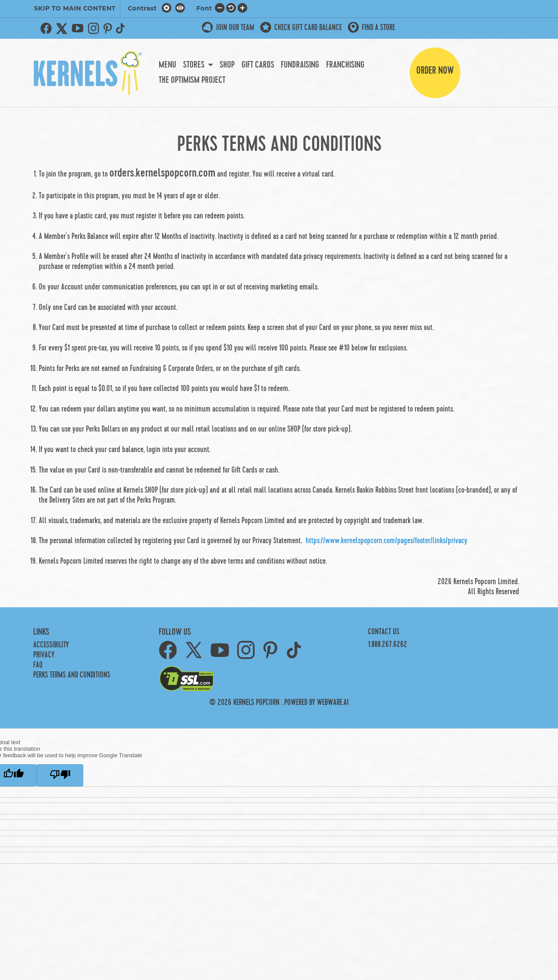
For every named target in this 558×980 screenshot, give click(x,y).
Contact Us (383, 632)
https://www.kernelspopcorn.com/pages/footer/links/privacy (386, 541)
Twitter (62, 28)
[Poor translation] (60, 775)
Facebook (46, 28)
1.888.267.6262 (387, 644)
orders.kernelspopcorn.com (162, 173)
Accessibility (51, 645)
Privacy (43, 655)
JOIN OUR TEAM (235, 28)
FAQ (38, 665)
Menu (167, 65)
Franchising (345, 65)
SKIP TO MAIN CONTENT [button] (75, 8)
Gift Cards (258, 65)
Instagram (93, 28)
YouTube (77, 28)
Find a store (378, 28)
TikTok (122, 28)
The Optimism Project (192, 80)
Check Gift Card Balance (308, 28)
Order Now (435, 70)
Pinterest (107, 28)
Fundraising (300, 65)
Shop (227, 65)
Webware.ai (333, 702)
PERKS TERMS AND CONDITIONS (71, 675)
